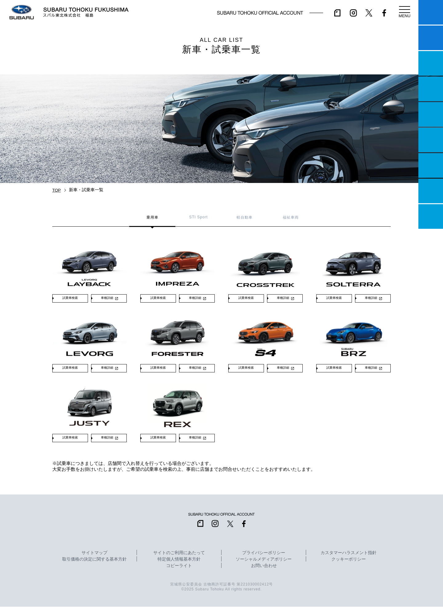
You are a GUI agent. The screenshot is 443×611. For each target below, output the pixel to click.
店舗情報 (430, 114)
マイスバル (430, 12)
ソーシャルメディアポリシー (264, 563)
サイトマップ (94, 557)
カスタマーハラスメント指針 (349, 557)
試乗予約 (430, 38)
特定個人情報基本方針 (179, 563)
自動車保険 (430, 165)
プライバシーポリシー (263, 557)
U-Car (430, 140)
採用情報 (430, 216)
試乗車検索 (70, 299)
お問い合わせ (264, 570)
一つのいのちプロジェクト (430, 63)
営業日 (430, 89)
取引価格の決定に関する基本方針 (94, 563)
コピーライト (179, 570)
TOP (56, 190)
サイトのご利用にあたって (179, 557)
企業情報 (430, 191)
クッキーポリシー (348, 563)
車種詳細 (107, 299)
